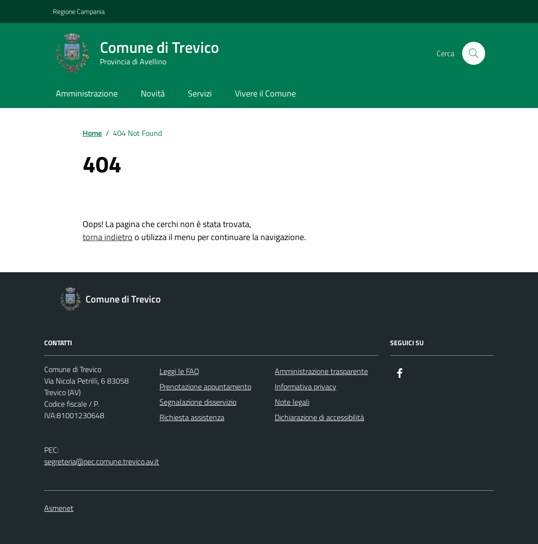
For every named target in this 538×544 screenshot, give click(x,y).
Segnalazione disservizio (197, 402)
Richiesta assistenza (191, 417)
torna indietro (108, 236)
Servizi (200, 93)
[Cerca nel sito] (473, 53)
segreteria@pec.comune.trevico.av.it (101, 461)
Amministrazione (87, 93)
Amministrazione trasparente (321, 371)
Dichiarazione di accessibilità (319, 417)
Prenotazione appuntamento (205, 386)
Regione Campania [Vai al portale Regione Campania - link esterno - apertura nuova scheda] (79, 11)
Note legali (292, 402)
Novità (153, 93)
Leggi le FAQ (179, 371)
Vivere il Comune (265, 93)
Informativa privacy (305, 386)
